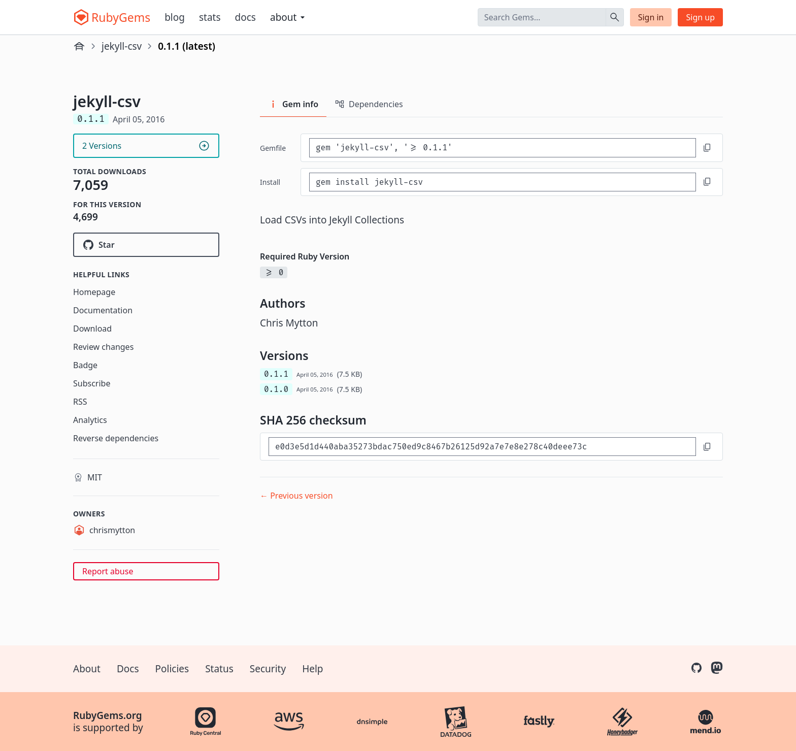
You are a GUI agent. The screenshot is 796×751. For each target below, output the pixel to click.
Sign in (651, 17)
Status (219, 668)
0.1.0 (276, 389)
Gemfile (273, 148)
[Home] (79, 46)
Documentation (102, 310)
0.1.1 (276, 374)
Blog (174, 17)
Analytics (90, 420)
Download (92, 328)
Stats (210, 17)
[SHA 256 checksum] (482, 446)
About (87, 668)
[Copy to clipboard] (707, 148)
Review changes (103, 346)
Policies (172, 668)
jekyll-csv (122, 46)
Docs (245, 17)
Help (312, 668)
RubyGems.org (107, 715)
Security (268, 668)
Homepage (94, 292)
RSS (80, 401)
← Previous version (296, 495)
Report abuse (107, 571)
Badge (85, 365)
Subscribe (91, 383)
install (270, 182)
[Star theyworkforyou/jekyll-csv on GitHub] (146, 245)
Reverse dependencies (115, 438)
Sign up (700, 17)
